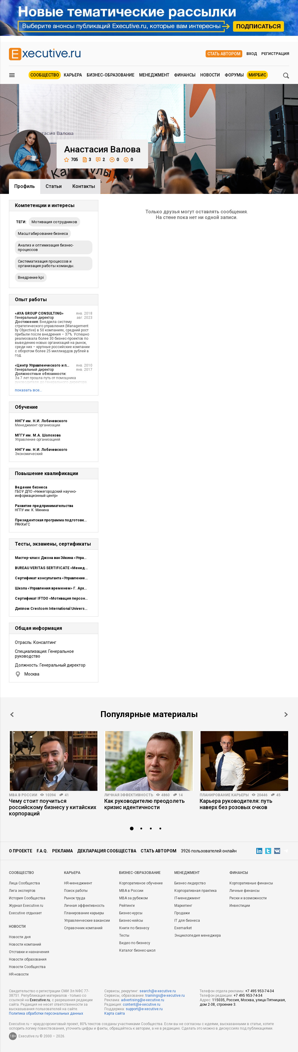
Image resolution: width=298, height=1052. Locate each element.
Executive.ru (40, 1000)
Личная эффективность (128, 795)
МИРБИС (257, 75)
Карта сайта (114, 1013)
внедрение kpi (31, 277)
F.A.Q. (42, 851)
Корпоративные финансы (251, 883)
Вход (251, 53)
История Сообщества (27, 898)
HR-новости (19, 974)
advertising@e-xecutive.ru (142, 1000)
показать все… (28, 390)
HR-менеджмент (78, 883)
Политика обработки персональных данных (46, 1013)
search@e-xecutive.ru (157, 991)
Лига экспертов (22, 891)
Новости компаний (25, 944)
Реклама (62, 851)
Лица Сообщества (24, 883)
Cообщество (21, 873)
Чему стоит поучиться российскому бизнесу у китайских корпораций (52, 807)
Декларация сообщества (106, 851)
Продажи (182, 913)
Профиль (24, 186)
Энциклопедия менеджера (197, 935)
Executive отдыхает (25, 913)
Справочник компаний (83, 928)
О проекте (20, 851)
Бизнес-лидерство (190, 883)
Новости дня (20, 937)
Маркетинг (183, 906)
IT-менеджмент (187, 898)
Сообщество (44, 75)
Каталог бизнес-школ (137, 950)
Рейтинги (127, 906)
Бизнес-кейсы (131, 920)
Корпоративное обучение (141, 883)
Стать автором (223, 53)
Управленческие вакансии (87, 920)
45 (278, 795)
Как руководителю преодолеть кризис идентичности (144, 804)
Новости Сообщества (27, 967)
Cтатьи (54, 186)
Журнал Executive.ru (26, 906)
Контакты (83, 186)
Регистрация (275, 53)
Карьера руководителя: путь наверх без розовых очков (236, 804)
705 (71, 160)
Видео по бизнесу (134, 943)
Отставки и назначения (29, 952)
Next (286, 714)
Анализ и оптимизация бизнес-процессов (46, 247)
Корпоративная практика (195, 891)
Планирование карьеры (224, 795)
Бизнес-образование (110, 75)
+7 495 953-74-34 (259, 991)
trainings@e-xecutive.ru (165, 995)
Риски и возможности (248, 898)
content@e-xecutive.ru (141, 1004)
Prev (12, 714)
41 (67, 795)
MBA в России (23, 795)
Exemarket (183, 928)
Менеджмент (154, 75)
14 (181, 795)
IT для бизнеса (187, 920)
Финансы (184, 75)
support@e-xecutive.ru (144, 1009)
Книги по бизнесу (134, 928)
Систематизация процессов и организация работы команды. (46, 263)
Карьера (73, 75)
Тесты (124, 935)
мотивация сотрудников (54, 222)
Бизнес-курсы (130, 913)
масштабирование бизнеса (43, 233)
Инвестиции (239, 906)
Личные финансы (244, 891)
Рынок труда (74, 898)
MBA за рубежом (133, 898)
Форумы (234, 75)
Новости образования (27, 959)
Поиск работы (76, 891)
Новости (210, 75)
